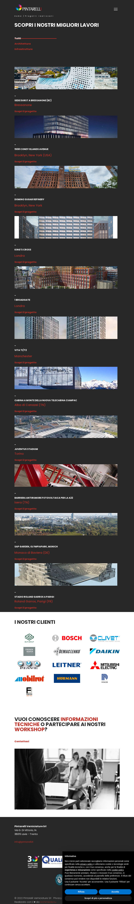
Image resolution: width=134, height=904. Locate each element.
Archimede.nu (48, 902)
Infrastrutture (23, 49)
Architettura (22, 43)
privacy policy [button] (86, 864)
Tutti (35, 38)
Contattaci (21, 741)
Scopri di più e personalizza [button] (98, 898)
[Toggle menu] (116, 9)
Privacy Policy (61, 898)
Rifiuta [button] (81, 892)
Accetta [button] (115, 892)
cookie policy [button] (118, 870)
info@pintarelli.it (23, 842)
